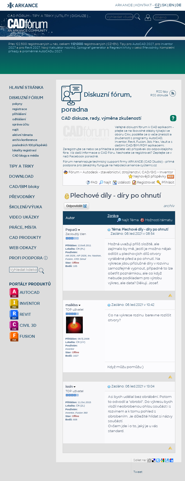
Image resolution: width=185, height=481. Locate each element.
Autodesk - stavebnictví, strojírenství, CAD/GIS (119, 172)
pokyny (17, 104)
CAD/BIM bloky (24, 186)
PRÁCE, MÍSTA (22, 227)
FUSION (22, 336)
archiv (169, 206)
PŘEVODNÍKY (22, 196)
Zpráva (112, 216)
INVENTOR (24, 303)
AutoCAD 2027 (143, 44)
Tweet (137, 472)
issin (70, 386)
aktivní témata (22, 135)
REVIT (20, 314)
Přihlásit (168, 182)
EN (171, 5)
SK (164, 5)
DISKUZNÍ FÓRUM (26, 97)
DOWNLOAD (21, 176)
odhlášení (19, 119)
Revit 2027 (32, 47)
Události (121, 182)
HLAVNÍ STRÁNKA (26, 87)
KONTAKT (143, 5)
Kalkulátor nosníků (62, 47)
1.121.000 (77, 44)
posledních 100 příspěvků (29, 145)
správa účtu (20, 124)
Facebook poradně (83, 156)
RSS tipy (162, 91)
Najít (105, 182)
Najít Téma (128, 220)
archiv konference (24, 140)
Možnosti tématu (156, 220)
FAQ (94, 182)
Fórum (74, 172)
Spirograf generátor (91, 47)
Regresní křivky (120, 47)
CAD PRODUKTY (25, 237)
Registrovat (146, 182)
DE (178, 5)
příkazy (13, 51)
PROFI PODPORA (26, 257)
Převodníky (150, 47)
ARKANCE (124, 5)
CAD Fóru (108, 152)
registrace (19, 109)
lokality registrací (24, 150)
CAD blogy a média (25, 155)
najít (15, 129)
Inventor (166, 172)
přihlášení (19, 114)
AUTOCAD (24, 292)
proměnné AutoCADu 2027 (42, 51)
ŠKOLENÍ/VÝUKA (25, 206)
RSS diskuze (159, 95)
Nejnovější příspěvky (149, 176)
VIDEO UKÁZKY (24, 217)
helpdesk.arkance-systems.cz (135, 165)
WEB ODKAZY (22, 247)
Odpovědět (77, 206)
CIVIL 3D (22, 325)
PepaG (73, 229)
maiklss (73, 305)
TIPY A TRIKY (21, 166)
